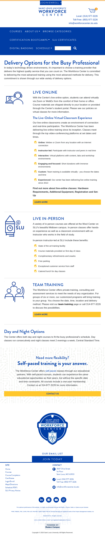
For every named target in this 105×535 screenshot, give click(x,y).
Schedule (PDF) (11, 487)
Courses (16, 31)
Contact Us (52, 393)
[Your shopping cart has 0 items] (93, 12)
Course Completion (12, 475)
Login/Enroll (50, 2)
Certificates (9, 478)
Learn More (41, 202)
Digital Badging (21, 48)
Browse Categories (57, 31)
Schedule (43, 48)
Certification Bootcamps (29, 40)
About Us (31, 31)
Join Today (52, 459)
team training (65, 304)
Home (7, 469)
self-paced (50, 371)
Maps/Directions (11, 484)
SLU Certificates (64, 40)
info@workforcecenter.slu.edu (83, 23)
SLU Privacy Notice (12, 490)
